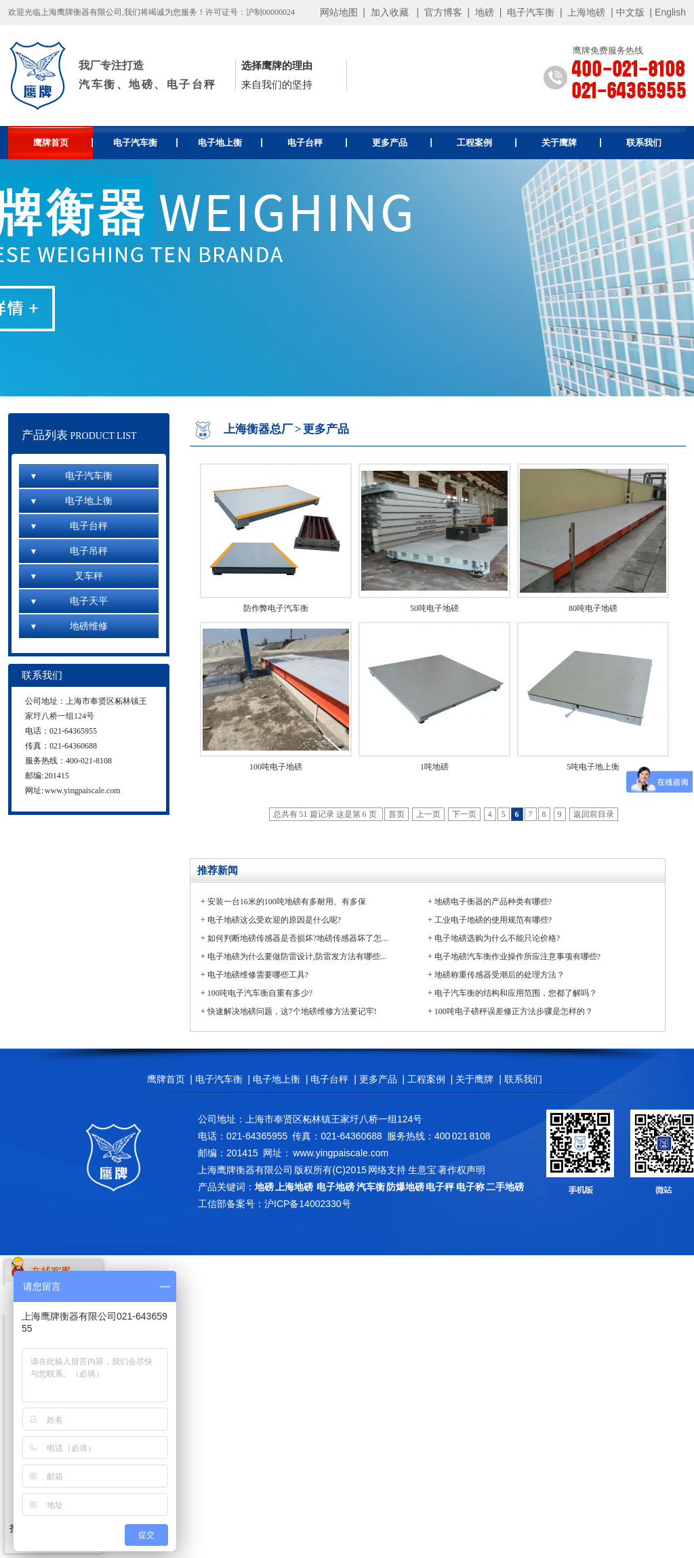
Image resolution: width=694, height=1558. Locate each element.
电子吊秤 (68, 551)
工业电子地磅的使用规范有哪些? (493, 920)
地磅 (484, 12)
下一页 (464, 814)
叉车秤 (66, 576)
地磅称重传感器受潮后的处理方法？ (499, 975)
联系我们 (643, 143)
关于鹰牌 (572, 143)
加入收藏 (390, 12)
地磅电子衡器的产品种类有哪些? (493, 901)
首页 (396, 814)
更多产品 (402, 143)
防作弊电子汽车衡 (275, 608)
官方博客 (443, 12)
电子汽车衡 (530, 12)
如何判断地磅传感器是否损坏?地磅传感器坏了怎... (297, 938)
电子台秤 (317, 143)
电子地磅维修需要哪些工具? (257, 975)
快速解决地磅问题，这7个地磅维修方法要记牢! (292, 1011)
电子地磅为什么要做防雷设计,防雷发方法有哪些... (296, 956)
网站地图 (339, 12)
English (670, 12)
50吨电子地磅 (434, 608)
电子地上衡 (230, 143)
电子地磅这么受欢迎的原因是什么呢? (274, 920)
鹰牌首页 (63, 143)
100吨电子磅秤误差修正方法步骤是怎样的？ (513, 1011)
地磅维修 (68, 626)
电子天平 (68, 601)
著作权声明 (461, 1169)
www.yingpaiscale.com (83, 790)
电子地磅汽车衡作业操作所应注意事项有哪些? (517, 956)
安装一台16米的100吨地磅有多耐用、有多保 (286, 901)
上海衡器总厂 (258, 429)
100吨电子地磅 (275, 767)
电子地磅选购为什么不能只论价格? (497, 938)
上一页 (428, 814)
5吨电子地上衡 (593, 767)
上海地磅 (585, 12)
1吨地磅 (434, 767)
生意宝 (422, 1169)
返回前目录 (593, 814)
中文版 (630, 12)
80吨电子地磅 (593, 608)
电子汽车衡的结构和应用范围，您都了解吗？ (515, 993)
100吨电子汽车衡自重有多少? (259, 993)
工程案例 (487, 143)
